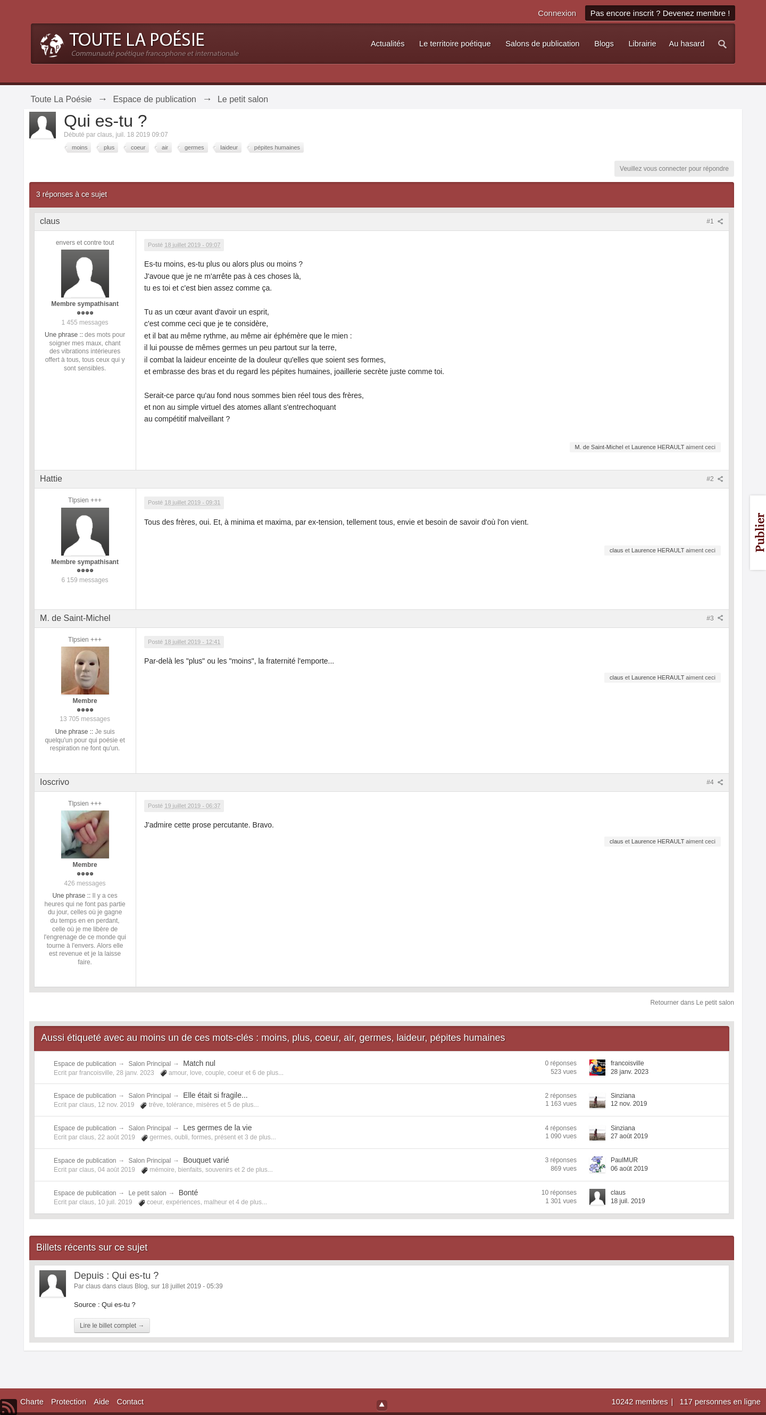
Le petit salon (147, 1193)
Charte (32, 1401)
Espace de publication (85, 1064)
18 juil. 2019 (628, 1201)
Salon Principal (149, 1064)
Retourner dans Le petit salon (692, 1002)
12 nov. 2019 (629, 1103)
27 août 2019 (629, 1136)
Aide (101, 1401)
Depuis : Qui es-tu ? (116, 1275)
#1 (714, 221)
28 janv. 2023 (629, 1071)
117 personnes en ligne (719, 1401)
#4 (714, 782)
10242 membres (641, 1401)
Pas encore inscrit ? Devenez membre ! (660, 13)
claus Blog (132, 1286)
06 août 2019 (629, 1168)
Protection (68, 1401)
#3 (714, 618)
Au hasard (687, 43)
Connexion (557, 13)
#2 (714, 479)
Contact (130, 1401)
